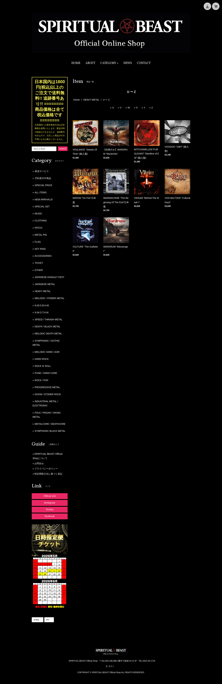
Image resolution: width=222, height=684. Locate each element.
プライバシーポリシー (46, 468)
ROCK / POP (41, 380)
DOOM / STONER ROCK (48, 394)
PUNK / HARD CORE (46, 373)
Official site (50, 496)
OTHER (39, 270)
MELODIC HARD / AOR (47, 352)
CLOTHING (41, 220)
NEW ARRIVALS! (44, 199)
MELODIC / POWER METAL (49, 298)
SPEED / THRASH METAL (48, 319)
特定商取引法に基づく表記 (48, 473)
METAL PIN (41, 234)
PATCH (38, 227)
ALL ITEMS (41, 192)
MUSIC (38, 213)
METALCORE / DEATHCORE (50, 424)
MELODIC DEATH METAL (48, 333)
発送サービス (42, 171)
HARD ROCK (42, 359)
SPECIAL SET (42, 206)
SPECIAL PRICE (43, 185)
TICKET (39, 263)
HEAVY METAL (91, 99)
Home (76, 99)
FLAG (38, 241)
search (62, 148)
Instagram (49, 502)
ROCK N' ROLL (43, 366)
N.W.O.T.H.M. (42, 312)
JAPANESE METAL (45, 284)
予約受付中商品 (43, 178)
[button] (109, 63)
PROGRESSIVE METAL (47, 387)
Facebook (50, 516)
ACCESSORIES (43, 256)
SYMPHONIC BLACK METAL (50, 431)
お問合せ (39, 463)
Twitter (50, 509)
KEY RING (40, 249)
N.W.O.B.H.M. (42, 305)
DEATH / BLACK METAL (47, 326)
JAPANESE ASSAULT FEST (49, 277)
